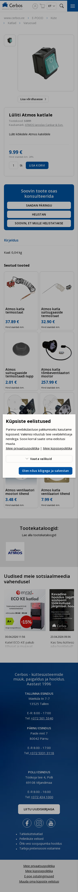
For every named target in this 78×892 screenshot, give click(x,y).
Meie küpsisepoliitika (57, 448)
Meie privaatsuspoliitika (22, 448)
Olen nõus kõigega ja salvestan (45, 471)
